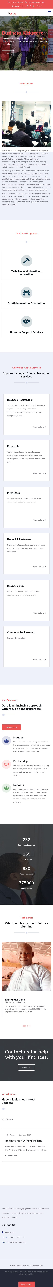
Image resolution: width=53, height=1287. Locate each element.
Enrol (7, 53)
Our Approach (11, 727)
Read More (11, 1155)
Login (39, 6)
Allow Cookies (26, 1284)
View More (7, 1119)
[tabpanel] (26, 980)
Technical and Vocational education (26, 273)
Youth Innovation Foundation (26, 303)
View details (39, 427)
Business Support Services (26, 332)
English (16, 6)
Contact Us (26, 1067)
